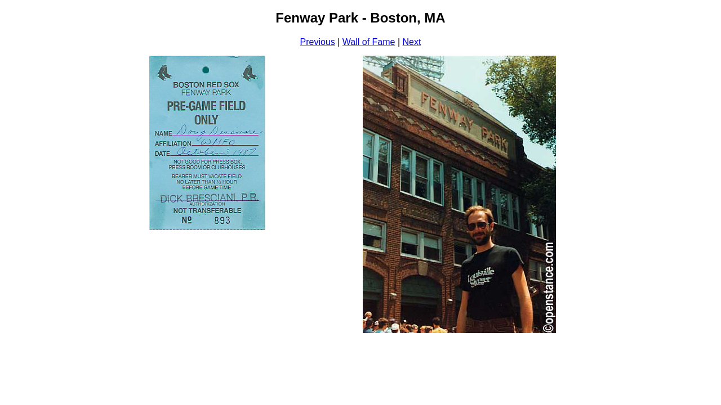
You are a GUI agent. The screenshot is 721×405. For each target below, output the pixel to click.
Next (412, 42)
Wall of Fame (368, 42)
